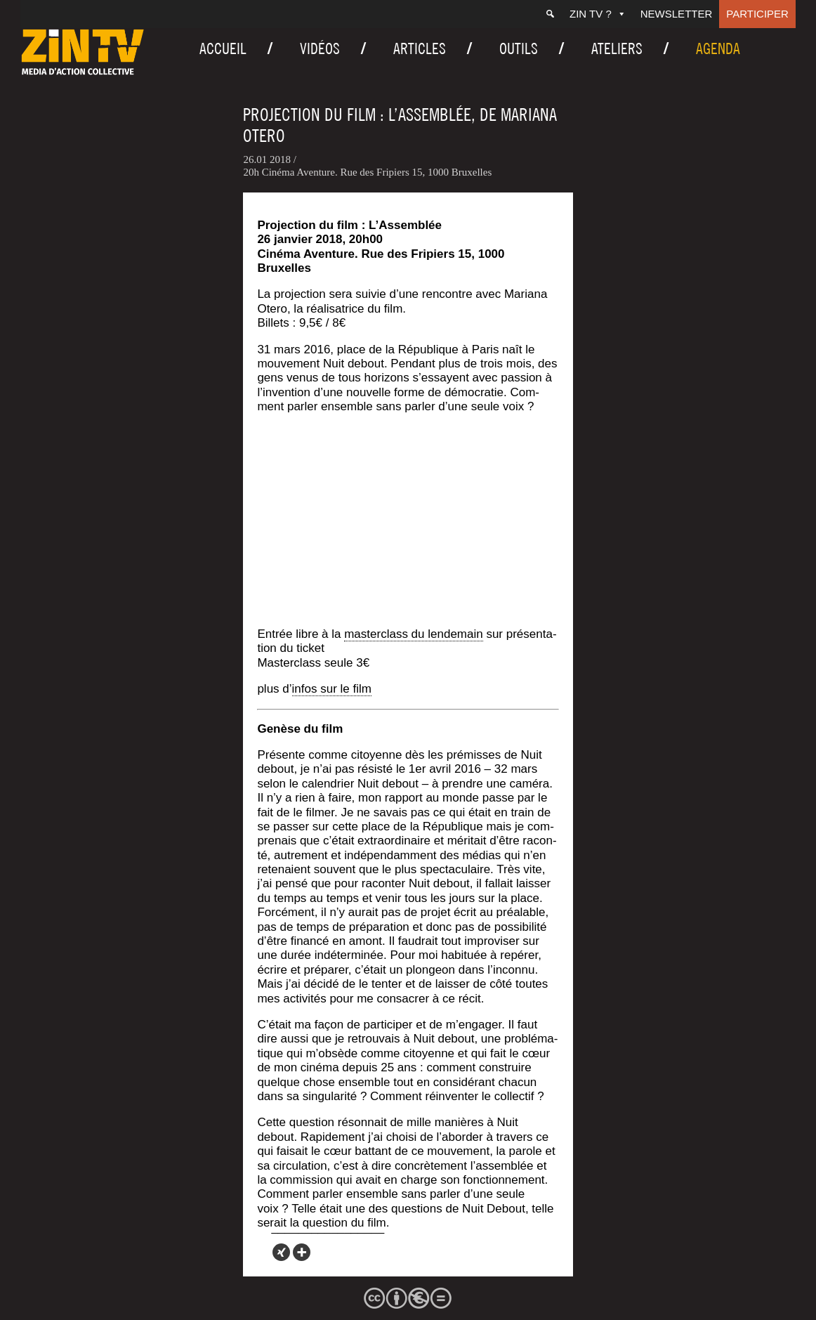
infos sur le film (331, 688)
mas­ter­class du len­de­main (413, 634)
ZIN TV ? (598, 14)
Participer (757, 14)
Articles (419, 48)
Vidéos (320, 48)
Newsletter (676, 14)
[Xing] (281, 1252)
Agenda (718, 48)
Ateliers (617, 48)
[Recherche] (550, 14)
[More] (301, 1252)
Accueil (222, 48)
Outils (518, 48)
